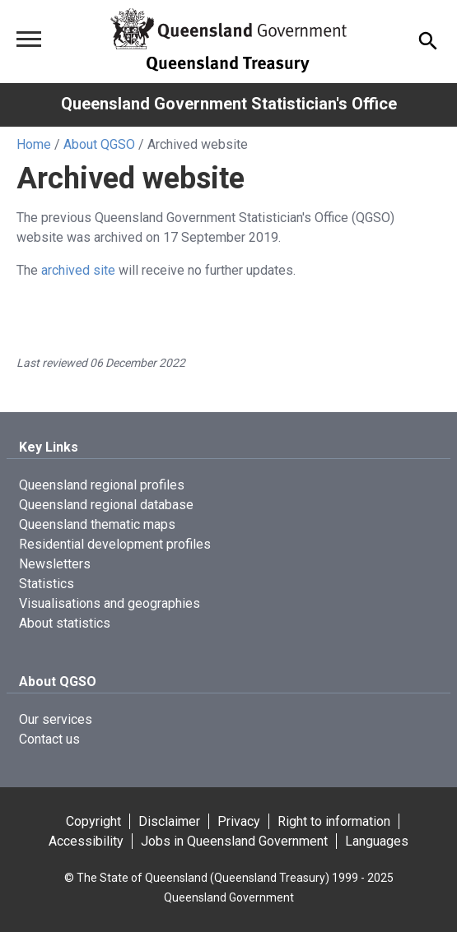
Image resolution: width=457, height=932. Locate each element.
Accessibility (86, 841)
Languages (376, 841)
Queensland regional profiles (101, 485)
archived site (78, 270)
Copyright (93, 821)
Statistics (46, 583)
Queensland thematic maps (97, 524)
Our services (55, 719)
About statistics (64, 623)
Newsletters (55, 564)
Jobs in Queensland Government (234, 841)
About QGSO (99, 144)
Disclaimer (169, 821)
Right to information (333, 821)
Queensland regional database (106, 504)
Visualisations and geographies (109, 603)
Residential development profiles (115, 544)
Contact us (49, 739)
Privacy (238, 821)
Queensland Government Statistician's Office (229, 104)
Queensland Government (229, 897)
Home (33, 144)
